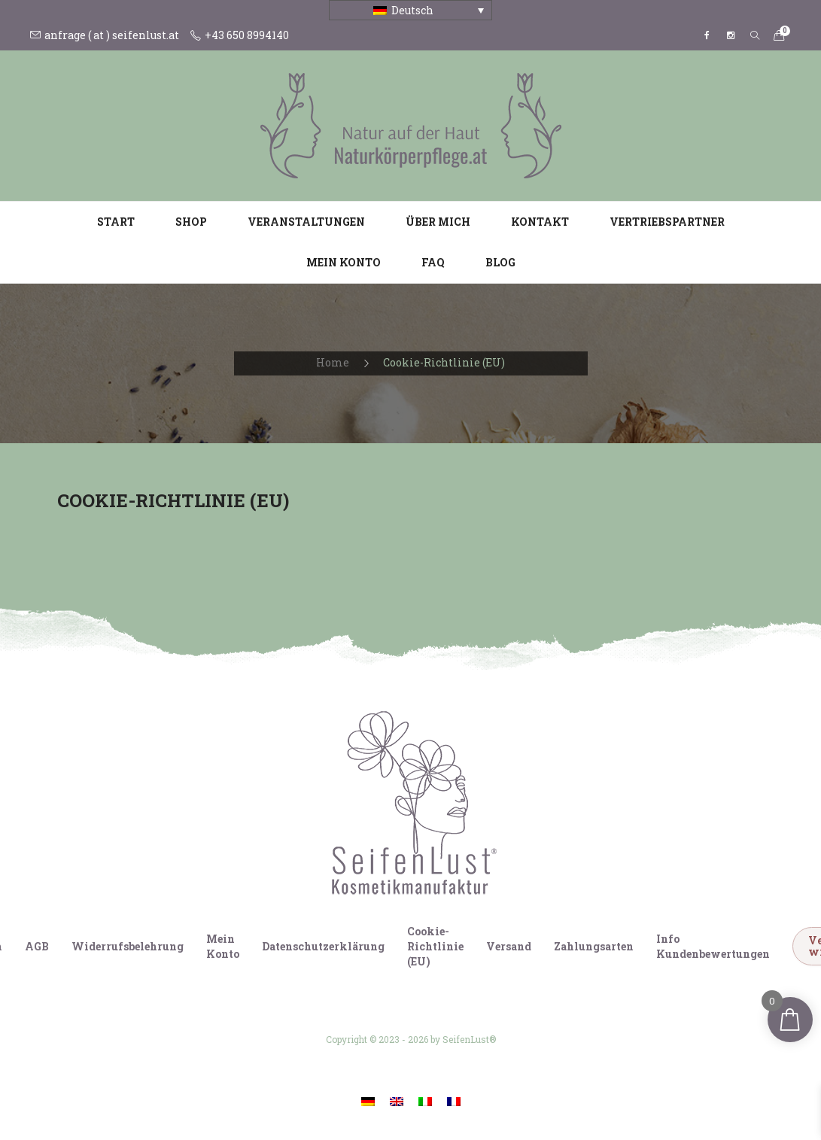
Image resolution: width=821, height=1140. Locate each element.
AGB (37, 946)
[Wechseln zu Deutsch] (368, 1101)
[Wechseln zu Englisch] (396, 1101)
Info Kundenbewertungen (713, 946)
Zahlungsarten (594, 946)
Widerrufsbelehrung (127, 946)
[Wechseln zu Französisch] (453, 1101)
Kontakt (540, 221)
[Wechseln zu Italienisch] (425, 1101)
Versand (508, 946)
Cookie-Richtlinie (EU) (435, 946)
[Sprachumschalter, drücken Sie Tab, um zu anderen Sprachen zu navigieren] (410, 10)
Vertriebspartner (667, 221)
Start (116, 221)
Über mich (438, 221)
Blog (500, 262)
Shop (191, 221)
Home (332, 362)
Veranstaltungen (306, 221)
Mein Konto (343, 262)
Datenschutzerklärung (323, 946)
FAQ (433, 262)
